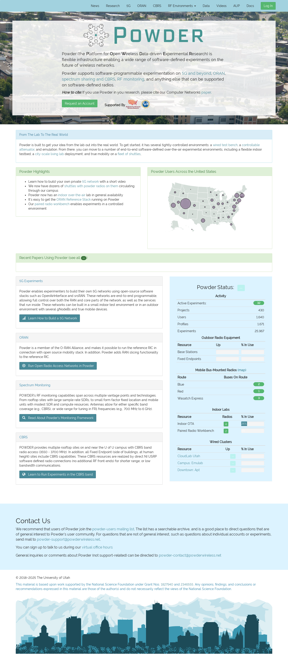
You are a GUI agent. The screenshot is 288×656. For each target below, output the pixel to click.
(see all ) (78, 258)
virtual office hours (97, 547)
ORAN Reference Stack (73, 199)
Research (113, 6)
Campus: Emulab (190, 463)
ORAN (141, 6)
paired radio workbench (52, 204)
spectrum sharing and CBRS (88, 79)
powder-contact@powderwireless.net (190, 555)
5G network (90, 181)
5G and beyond (196, 73)
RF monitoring (130, 79)
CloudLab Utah (189, 456)
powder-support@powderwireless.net (68, 539)
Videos (221, 6)
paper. (206, 92)
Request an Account (79, 103)
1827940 (167, 584)
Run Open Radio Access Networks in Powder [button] (58, 366)
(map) (242, 370)
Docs (250, 6)
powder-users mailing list (113, 529)
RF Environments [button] (182, 6)
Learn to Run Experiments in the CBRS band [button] (57, 474)
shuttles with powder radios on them (91, 186)
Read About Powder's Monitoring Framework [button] (57, 418)
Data (206, 6)
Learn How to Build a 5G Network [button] (49, 318)
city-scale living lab (49, 154)
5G (128, 6)
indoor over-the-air (71, 195)
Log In (268, 6)
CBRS (157, 6)
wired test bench (225, 145)
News (95, 6)
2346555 (187, 584)
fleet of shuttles (129, 154)
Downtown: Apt (189, 470)
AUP (236, 6)
